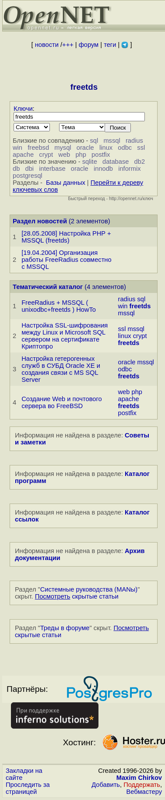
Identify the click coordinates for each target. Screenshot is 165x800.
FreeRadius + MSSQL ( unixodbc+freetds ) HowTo (58, 306)
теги (110, 44)
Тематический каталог (48, 286)
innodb (103, 168)
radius (134, 140)
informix (129, 168)
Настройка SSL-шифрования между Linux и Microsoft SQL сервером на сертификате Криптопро (64, 336)
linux (105, 147)
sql (94, 140)
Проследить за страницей (28, 788)
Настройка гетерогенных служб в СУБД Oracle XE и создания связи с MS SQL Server (60, 369)
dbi (29, 168)
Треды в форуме (65, 627)
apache (23, 154)
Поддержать (141, 784)
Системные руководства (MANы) (89, 589)
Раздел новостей (40, 221)
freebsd (38, 147)
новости (47, 44)
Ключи (23, 108)
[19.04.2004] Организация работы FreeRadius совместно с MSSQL (66, 259)
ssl (141, 147)
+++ (68, 44)
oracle (85, 147)
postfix (100, 154)
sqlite (89, 161)
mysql (62, 147)
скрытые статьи (77, 596)
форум (88, 44)
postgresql (27, 175)
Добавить (105, 784)
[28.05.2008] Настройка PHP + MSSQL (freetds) (66, 237)
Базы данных (65, 182)
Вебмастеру (144, 791)
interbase (52, 168)
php (80, 154)
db (16, 168)
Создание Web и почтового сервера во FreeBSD (61, 402)
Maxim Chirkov (139, 777)
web (64, 154)
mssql (111, 140)
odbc (125, 147)
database (115, 161)
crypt (46, 154)
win (17, 147)
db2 (139, 161)
